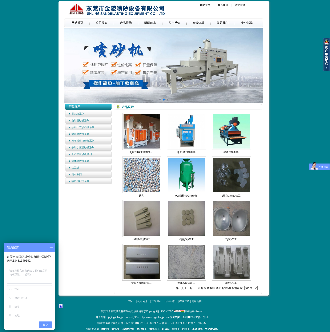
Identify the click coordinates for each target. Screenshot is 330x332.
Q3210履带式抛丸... (141, 152)
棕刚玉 (176, 329)
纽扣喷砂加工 (186, 239)
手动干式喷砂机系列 (83, 127)
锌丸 (141, 195)
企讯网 (186, 317)
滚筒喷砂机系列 (80, 134)
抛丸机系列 (78, 113)
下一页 (196, 288)
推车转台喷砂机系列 (83, 140)
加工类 (75, 167)
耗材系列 (77, 174)
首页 (130, 301)
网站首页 (205, 5)
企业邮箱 (240, 5)
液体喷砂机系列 (80, 160)
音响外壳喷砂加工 (141, 282)
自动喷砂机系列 (80, 120)
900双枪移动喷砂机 (186, 195)
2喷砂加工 (231, 239)
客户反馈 (174, 22)
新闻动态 (150, 22)
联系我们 (223, 5)
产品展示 (126, 22)
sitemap (198, 311)
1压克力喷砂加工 (231, 195)
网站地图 (197, 301)
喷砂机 (105, 329)
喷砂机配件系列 (80, 181)
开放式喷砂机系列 (82, 154)
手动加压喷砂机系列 (83, 147)
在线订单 (198, 22)
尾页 (203, 288)
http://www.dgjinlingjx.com (155, 317)
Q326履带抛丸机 (186, 152)
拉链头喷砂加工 (141, 239)
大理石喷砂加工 (186, 282)
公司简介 (102, 22)
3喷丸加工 (231, 282)
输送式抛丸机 (231, 152)
